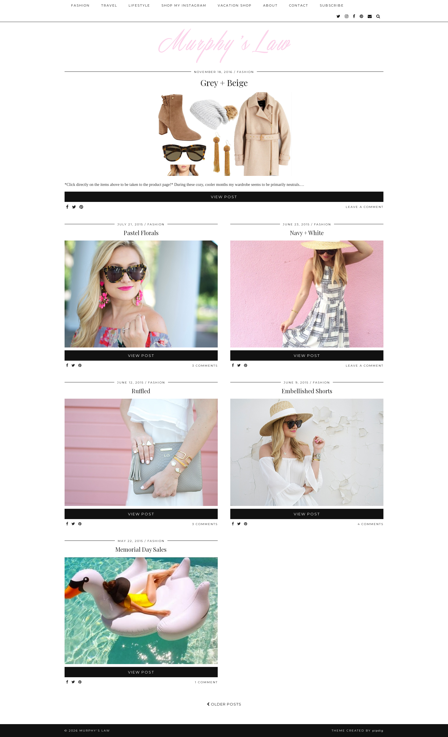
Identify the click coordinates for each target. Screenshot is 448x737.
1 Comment (206, 682)
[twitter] (339, 16)
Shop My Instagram (183, 5)
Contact (298, 5)
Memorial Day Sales (141, 549)
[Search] (378, 16)
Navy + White (307, 233)
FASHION (245, 72)
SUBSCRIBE (332, 5)
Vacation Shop (235, 5)
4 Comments (370, 524)
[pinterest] (362, 16)
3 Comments (205, 365)
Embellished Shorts (307, 391)
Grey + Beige (224, 82)
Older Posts (224, 704)
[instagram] (347, 16)
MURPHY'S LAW (94, 730)
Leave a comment (364, 207)
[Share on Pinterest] (81, 207)
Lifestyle (139, 5)
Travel (109, 5)
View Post (224, 196)
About (270, 5)
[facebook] (354, 16)
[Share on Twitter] (74, 207)
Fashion (80, 5)
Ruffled (141, 391)
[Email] (370, 16)
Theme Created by (357, 730)
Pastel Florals (141, 233)
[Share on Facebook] (68, 207)
